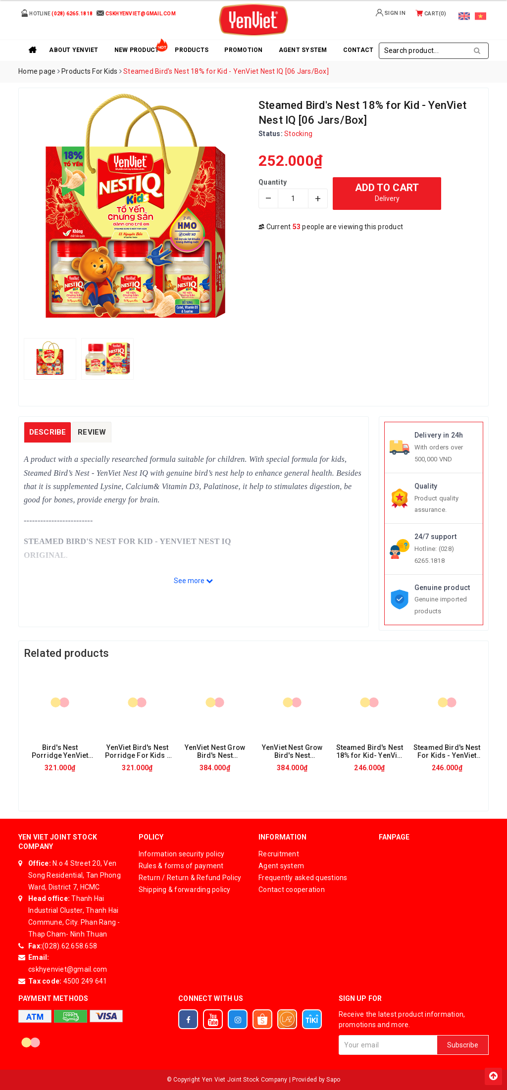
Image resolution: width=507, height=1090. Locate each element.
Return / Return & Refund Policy (190, 878)
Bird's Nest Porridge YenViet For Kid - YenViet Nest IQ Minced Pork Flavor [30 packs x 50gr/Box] (60, 751)
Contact (358, 50)
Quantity (272, 182)
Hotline (57, 13)
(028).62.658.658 (69, 946)
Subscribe (462, 1045)
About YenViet (73, 50)
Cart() (430, 13)
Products (191, 50)
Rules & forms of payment (181, 866)
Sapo (333, 1079)
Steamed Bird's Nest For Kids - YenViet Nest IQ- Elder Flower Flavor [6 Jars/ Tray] (447, 751)
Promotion (243, 50)
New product (136, 50)
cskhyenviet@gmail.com (67, 969)
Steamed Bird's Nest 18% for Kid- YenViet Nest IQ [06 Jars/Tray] (370, 751)
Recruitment (278, 854)
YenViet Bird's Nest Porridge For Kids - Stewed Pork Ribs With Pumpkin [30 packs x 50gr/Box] (137, 751)
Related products (66, 653)
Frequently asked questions (303, 878)
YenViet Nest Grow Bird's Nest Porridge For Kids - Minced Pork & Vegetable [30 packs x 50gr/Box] (292, 751)
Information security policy (182, 854)
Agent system (303, 50)
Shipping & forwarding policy (185, 889)
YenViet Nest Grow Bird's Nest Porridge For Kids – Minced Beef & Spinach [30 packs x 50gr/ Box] (215, 751)
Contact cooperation (291, 889)
